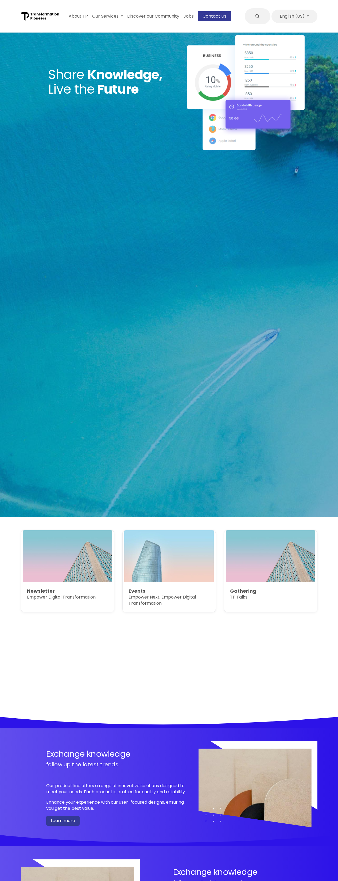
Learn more (63, 821)
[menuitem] (78, 16)
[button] (257, 16)
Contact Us (214, 16)
